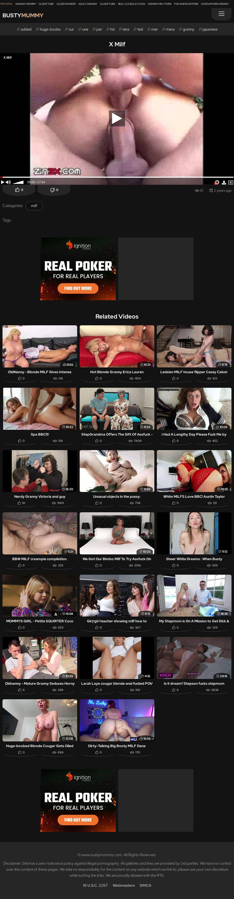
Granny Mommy (26, 4)
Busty (23, 15)
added (26, 29)
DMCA (145, 885)
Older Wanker (66, 4)
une (85, 29)
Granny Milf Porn (159, 4)
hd (112, 29)
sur (71, 29)
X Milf (117, 44)
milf (34, 205)
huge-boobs (50, 29)
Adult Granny (87, 4)
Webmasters (124, 885)
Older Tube (46, 4)
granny (188, 29)
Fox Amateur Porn (186, 4)
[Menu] (221, 14)
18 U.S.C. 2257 (95, 885)
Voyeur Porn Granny (215, 4)
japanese (210, 29)
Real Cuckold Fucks (131, 4)
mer (154, 29)
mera (170, 29)
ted (140, 29)
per (99, 29)
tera (126, 29)
